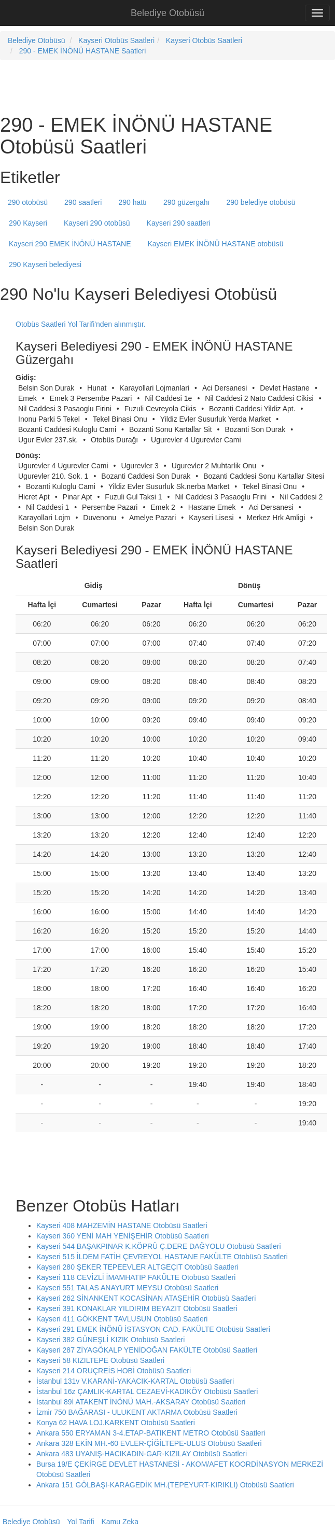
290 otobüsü (28, 202)
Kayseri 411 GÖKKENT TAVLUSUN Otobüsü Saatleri (121, 1319)
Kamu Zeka (119, 1521)
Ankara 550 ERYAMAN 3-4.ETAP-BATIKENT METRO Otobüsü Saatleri (150, 1433)
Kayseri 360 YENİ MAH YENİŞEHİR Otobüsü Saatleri (122, 1236)
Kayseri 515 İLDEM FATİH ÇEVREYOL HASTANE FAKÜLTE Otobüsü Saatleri (162, 1256)
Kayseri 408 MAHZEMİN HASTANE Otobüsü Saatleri (121, 1225)
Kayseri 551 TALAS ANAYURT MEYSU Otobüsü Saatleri (127, 1288)
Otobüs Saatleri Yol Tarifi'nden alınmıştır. (81, 324)
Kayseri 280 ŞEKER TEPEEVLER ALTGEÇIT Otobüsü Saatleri (137, 1267)
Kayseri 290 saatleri (179, 223)
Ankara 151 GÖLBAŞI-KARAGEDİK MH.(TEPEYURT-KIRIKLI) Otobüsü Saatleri (165, 1485)
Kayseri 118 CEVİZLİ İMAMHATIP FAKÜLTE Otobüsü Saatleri (135, 1277)
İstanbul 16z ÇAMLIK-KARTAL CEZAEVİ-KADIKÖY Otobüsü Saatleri (147, 1391)
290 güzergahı (186, 202)
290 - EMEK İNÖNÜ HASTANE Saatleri (82, 51)
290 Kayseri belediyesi (45, 264)
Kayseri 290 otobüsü (97, 223)
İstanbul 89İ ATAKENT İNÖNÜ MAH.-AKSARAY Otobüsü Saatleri (140, 1402)
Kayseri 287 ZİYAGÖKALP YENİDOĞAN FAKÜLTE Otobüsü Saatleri (146, 1350)
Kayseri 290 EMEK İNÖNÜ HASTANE (70, 244)
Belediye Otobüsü (167, 13)
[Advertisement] (121, 86)
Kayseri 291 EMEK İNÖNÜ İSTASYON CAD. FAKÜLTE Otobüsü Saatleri (153, 1329)
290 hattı (132, 202)
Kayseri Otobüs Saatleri (116, 40)
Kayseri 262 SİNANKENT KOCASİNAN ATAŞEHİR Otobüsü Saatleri (146, 1298)
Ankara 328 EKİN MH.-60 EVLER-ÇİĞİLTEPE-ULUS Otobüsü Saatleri (149, 1443)
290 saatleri (83, 202)
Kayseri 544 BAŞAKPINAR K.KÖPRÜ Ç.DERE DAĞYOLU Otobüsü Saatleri (158, 1246)
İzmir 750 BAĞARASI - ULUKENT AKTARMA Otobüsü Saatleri (137, 1412)
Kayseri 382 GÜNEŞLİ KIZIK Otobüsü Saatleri (110, 1339)
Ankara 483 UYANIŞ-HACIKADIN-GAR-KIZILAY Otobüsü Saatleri (141, 1454)
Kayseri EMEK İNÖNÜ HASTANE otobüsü (215, 244)
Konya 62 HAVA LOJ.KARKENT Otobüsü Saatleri (115, 1422)
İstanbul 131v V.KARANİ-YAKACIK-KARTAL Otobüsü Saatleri (135, 1381)
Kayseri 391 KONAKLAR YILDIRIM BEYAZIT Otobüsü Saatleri (137, 1308)
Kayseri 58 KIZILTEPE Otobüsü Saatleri (100, 1360)
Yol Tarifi (80, 1521)
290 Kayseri (28, 223)
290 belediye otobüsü (261, 202)
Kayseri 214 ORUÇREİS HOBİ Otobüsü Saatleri (113, 1371)
